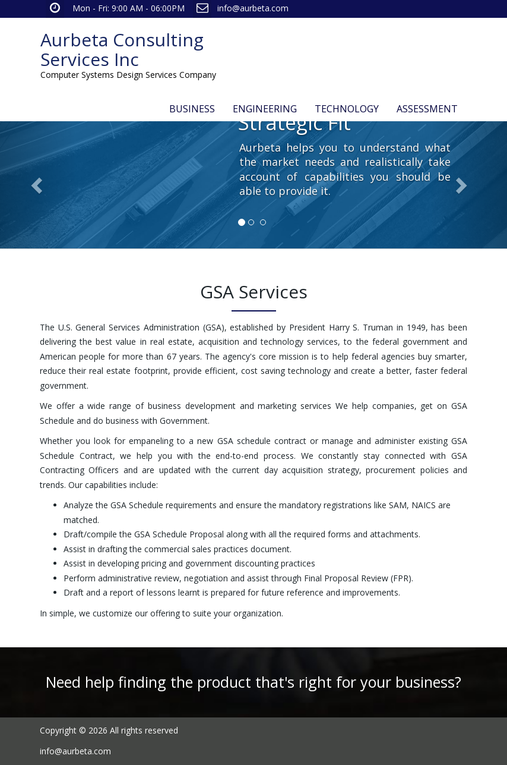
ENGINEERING (265, 108)
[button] (38, 184)
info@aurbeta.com (253, 8)
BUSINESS (192, 108)
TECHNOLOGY (347, 108)
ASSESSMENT (427, 108)
